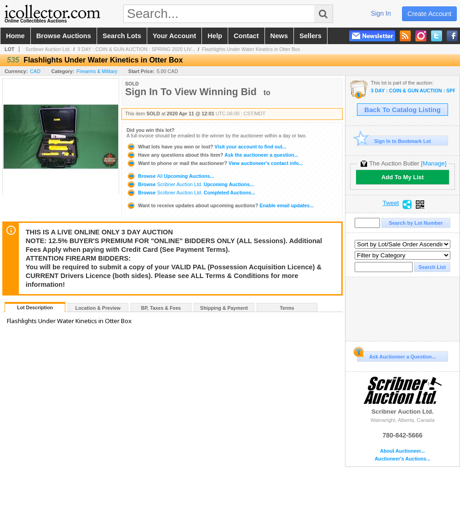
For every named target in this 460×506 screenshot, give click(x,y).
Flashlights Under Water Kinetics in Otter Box (251, 49)
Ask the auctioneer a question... (212, 155)
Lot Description (35, 307)
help (214, 36)
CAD (35, 71)
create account (430, 13)
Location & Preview (98, 308)
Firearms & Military (96, 71)
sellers (310, 36)
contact (246, 36)
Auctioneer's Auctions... (402, 458)
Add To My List (402, 177)
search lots (122, 36)
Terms (287, 308)
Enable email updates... (220, 205)
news (279, 36)
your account (174, 36)
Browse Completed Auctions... (190, 192)
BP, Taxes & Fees (161, 308)
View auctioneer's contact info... (214, 163)
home (15, 36)
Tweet (391, 203)
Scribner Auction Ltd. (47, 49)
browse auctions (63, 36)
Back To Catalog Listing (402, 110)
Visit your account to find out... (206, 146)
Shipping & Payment (224, 308)
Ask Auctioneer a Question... (396, 355)
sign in (381, 13)
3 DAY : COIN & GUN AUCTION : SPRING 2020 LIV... (136, 49)
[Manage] (433, 163)
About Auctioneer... (402, 451)
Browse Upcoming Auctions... (170, 176)
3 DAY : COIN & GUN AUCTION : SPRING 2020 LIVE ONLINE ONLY (413, 90)
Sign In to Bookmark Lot (394, 141)
